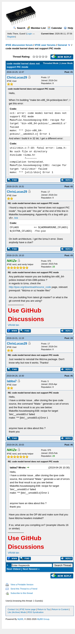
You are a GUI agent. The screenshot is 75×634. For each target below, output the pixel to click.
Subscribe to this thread (22, 593)
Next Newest (30, 569)
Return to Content (60, 609)
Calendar (54, 28)
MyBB (20, 619)
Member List (36, 28)
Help (68, 28)
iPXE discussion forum (19, 45)
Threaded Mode (51, 63)
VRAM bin (13, 325)
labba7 (12, 381)
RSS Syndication (36, 612)
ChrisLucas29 (17, 77)
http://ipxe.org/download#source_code (30, 287)
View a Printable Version (22, 584)
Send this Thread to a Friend (24, 589)
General (62, 45)
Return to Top (43, 609)
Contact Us (13, 609)
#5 (71, 376)
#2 (71, 186)
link (16, 217)
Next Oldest (14, 569)
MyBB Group (43, 619)
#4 (71, 338)
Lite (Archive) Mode (17, 612)
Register (11, 37)
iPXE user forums (45, 45)
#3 (71, 255)
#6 (71, 445)
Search (19, 28)
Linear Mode (66, 63)
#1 (71, 72)
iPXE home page (28, 609)
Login (29, 33)
